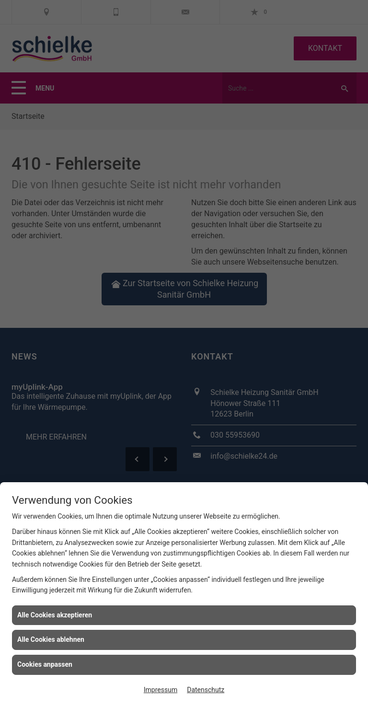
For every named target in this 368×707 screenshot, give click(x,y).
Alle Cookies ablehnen (50, 639)
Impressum (160, 690)
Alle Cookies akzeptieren (54, 615)
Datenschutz (205, 690)
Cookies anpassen (44, 664)
